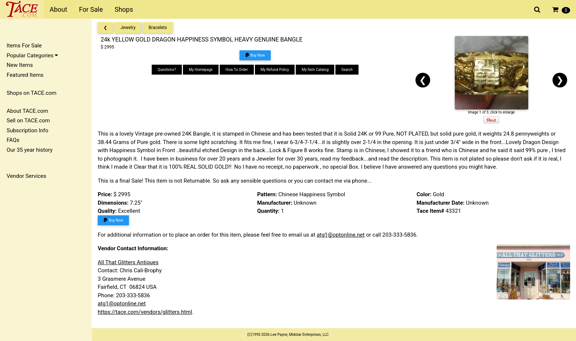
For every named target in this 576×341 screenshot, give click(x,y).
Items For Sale (24, 45)
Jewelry (128, 27)
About (58, 9)
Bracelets (158, 27)
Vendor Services (26, 176)
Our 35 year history (30, 150)
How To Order (237, 70)
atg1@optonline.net (341, 234)
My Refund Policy (275, 70)
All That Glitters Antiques (128, 262)
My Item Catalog (315, 70)
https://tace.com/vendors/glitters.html (145, 312)
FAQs (13, 140)
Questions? (167, 70)
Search (347, 70)
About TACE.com (27, 111)
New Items (20, 65)
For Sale (91, 9)
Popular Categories (32, 55)
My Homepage (201, 70)
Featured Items (25, 75)
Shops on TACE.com (32, 93)
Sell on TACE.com (28, 120)
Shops (124, 9)
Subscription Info (27, 130)
